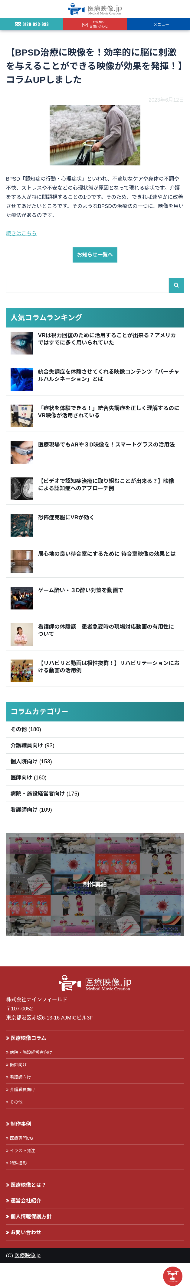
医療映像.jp (28, 1255)
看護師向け (24, 810)
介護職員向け (27, 745)
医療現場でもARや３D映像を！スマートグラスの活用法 (106, 445)
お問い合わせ (26, 1232)
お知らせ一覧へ (95, 255)
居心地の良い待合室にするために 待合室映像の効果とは (107, 554)
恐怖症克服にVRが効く (66, 517)
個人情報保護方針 (31, 1217)
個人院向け (24, 761)
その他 (19, 729)
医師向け (21, 778)
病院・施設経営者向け (38, 794)
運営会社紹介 (26, 1201)
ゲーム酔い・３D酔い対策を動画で (80, 590)
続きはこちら (21, 233)
